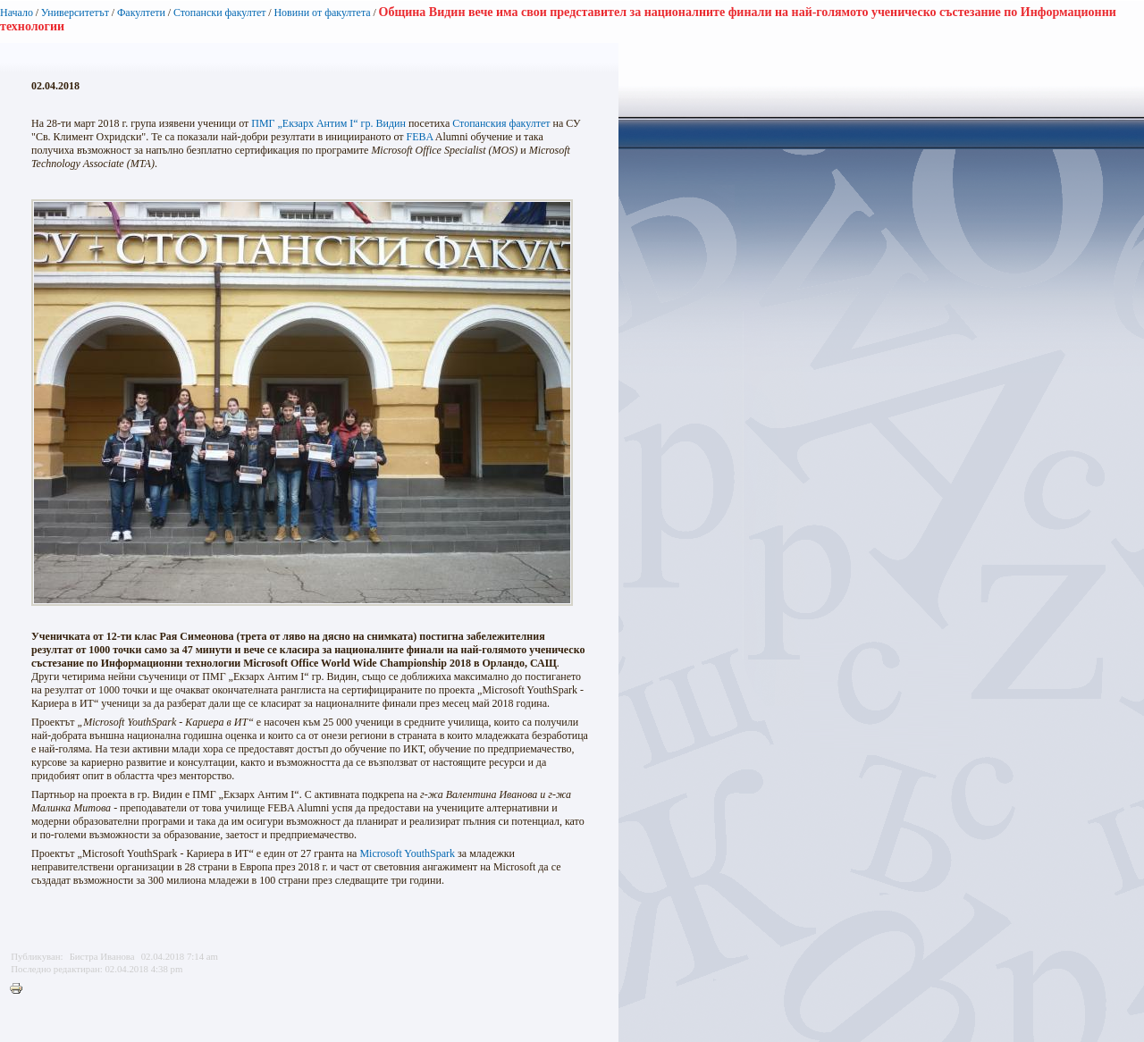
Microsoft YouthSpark (407, 853)
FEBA (419, 136)
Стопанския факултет (501, 123)
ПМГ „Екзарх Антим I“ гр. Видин (328, 123)
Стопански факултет (219, 12)
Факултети (141, 12)
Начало (16, 12)
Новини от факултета (321, 12)
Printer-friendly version (20, 989)
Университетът (75, 12)
